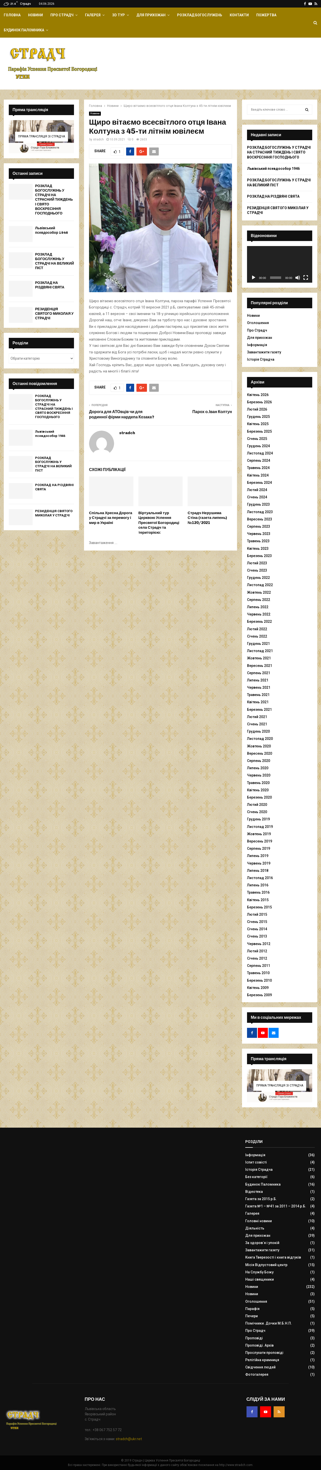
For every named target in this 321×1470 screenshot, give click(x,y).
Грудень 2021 (258, 644)
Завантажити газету (264, 352)
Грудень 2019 (258, 819)
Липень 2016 (257, 885)
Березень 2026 (259, 402)
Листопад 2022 (260, 585)
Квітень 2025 (258, 424)
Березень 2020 (259, 797)
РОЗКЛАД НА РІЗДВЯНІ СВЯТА (49, 285)
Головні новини (258, 1221)
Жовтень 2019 (259, 834)
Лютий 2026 (257, 409)
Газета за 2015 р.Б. (261, 1199)
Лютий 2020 (257, 805)
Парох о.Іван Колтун (212, 411)
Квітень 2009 (258, 988)
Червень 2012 (258, 944)
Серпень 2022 (258, 600)
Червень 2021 (258, 687)
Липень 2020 (257, 768)
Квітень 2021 (258, 702)
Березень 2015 (259, 907)
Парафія (252, 1309)
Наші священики (259, 1279)
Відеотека (254, 1192)
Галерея (93, 15)
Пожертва (266, 15)
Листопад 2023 (260, 512)
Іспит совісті (256, 1162)
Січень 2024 (257, 497)
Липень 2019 (257, 856)
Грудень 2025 (258, 417)
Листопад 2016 (260, 878)
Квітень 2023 (258, 549)
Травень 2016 (258, 892)
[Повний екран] (305, 277)
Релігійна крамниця (262, 1360)
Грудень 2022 (258, 578)
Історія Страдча (260, 359)
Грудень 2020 (258, 731)
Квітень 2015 (258, 900)
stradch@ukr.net (129, 1439)
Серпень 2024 (258, 460)
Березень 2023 (259, 556)
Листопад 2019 (260, 827)
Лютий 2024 (257, 490)
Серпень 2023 (258, 526)
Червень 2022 (258, 614)
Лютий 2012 (257, 951)
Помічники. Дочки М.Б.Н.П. (268, 1323)
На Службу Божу (259, 1272)
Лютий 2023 (257, 563)
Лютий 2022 (257, 629)
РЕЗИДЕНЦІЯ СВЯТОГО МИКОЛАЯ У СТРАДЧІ (54, 313)
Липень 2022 (257, 607)
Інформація (257, 345)
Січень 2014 (257, 929)
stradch (98, 139)
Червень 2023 (258, 534)
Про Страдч (61, 15)
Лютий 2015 (257, 914)
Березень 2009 (259, 995)
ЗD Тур (118, 15)
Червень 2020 (258, 775)
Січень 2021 (257, 724)
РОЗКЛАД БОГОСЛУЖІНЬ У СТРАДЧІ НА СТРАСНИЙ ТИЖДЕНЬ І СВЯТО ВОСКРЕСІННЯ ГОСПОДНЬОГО (54, 199)
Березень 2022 (259, 622)
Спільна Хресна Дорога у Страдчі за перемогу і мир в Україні (110, 518)
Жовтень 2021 (259, 658)
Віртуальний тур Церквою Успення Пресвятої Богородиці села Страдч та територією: (158, 523)
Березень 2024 (259, 483)
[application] (279, 264)
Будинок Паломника (24, 30)
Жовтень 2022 (259, 592)
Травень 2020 (258, 783)
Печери (251, 1316)
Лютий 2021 (257, 717)
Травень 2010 (258, 973)
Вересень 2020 (259, 753)
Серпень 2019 (258, 848)
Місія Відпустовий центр (266, 1265)
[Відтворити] (253, 277)
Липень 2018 (257, 871)
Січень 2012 (257, 958)
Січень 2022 (257, 636)
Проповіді (254, 1338)
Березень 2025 (259, 431)
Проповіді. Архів (259, 1345)
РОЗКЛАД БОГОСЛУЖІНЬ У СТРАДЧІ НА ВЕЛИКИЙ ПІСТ (54, 261)
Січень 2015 (257, 922)
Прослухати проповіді (264, 1353)
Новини (35, 15)
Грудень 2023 (258, 504)
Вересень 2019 (259, 841)
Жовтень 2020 (259, 746)
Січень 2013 (257, 936)
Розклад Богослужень (199, 15)
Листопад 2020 (260, 739)
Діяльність (254, 1228)
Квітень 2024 (258, 475)
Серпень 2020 (258, 761)
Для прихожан (151, 15)
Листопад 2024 (260, 453)
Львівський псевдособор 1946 (51, 230)
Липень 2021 (257, 680)
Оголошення (258, 323)
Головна (12, 15)
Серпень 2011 (258, 966)
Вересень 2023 (259, 519)
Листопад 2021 (260, 651)
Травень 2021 (258, 695)
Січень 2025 (257, 439)
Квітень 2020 (258, 790)
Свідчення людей (260, 1367)
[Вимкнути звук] (297, 277)
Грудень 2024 (258, 446)
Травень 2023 (258, 541)
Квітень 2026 (258, 395)
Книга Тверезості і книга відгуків (273, 1257)
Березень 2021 (259, 710)
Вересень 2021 (259, 666)
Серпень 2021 (258, 673)
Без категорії (256, 1177)
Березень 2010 (259, 980)
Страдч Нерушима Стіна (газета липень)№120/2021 (207, 518)
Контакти (239, 15)
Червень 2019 (258, 863)
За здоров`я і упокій (262, 1243)
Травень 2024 (258, 468)
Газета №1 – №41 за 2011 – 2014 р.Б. (275, 1206)
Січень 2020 (257, 812)
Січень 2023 (257, 570)
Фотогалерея (256, 1374)
